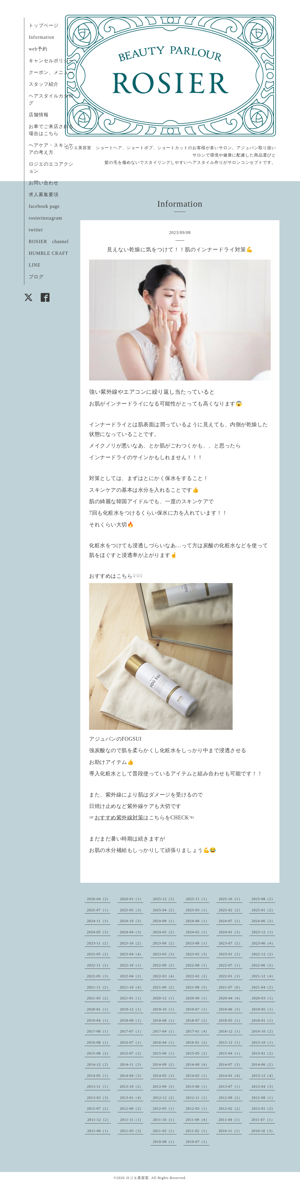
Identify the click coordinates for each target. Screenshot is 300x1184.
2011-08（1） (230, 1120)
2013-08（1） (197, 1086)
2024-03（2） (164, 932)
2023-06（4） (263, 943)
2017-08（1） (98, 1031)
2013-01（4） (131, 1098)
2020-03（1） (263, 998)
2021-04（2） (263, 987)
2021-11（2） (98, 987)
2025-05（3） (131, 910)
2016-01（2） (197, 1042)
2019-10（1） (164, 1009)
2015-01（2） (263, 1053)
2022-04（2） (131, 976)
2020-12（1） (164, 998)
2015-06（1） (164, 1053)
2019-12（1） (131, 1009)
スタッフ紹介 (44, 84)
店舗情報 (39, 114)
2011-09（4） (197, 1120)
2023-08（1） (197, 943)
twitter (36, 229)
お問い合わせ (44, 182)
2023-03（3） (164, 954)
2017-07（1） (131, 1031)
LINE (34, 264)
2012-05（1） (164, 1108)
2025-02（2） (230, 910)
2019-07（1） (197, 1009)
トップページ (44, 25)
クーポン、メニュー (51, 72)
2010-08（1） (164, 1142)
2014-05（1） (98, 1076)
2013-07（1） (230, 1086)
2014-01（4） (230, 1076)
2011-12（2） (99, 1120)
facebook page (44, 206)
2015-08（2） (98, 1053)
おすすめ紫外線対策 (119, 818)
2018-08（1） (164, 1020)
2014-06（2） (263, 1064)
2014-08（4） (197, 1064)
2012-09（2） (230, 1098)
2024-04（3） (131, 932)
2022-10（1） (131, 965)
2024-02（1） (197, 932)
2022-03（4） (164, 976)
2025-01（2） (263, 910)
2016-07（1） (131, 1042)
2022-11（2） (98, 965)
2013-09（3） (164, 1086)
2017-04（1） (164, 1031)
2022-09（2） (164, 965)
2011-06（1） (99, 1131)
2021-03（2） (98, 998)
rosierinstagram (45, 217)
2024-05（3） (98, 932)
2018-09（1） (131, 1020)
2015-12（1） (230, 1042)
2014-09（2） (164, 1064)
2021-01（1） (131, 998)
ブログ (36, 276)
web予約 (38, 48)
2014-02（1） (197, 1076)
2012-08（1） (263, 1098)
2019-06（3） (230, 1009)
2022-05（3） (98, 976)
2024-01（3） (230, 932)
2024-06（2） (263, 921)
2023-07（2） (230, 943)
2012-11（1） (197, 1098)
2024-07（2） (230, 921)
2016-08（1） (98, 1042)
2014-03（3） (164, 1076)
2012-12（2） (164, 1098)
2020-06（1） (197, 998)
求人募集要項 (44, 194)
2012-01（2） (263, 1108)
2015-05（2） (197, 1053)
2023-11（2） (98, 943)
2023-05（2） (98, 954)
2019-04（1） (98, 1020)
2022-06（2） (263, 965)
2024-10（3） (131, 921)
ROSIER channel (49, 241)
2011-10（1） (164, 1120)
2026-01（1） (131, 899)
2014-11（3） (131, 1064)
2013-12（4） (263, 1076)
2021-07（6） (230, 987)
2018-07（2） (197, 1020)
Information (41, 37)
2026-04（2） (98, 899)
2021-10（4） (131, 987)
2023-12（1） (263, 932)
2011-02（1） (197, 1131)
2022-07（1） (230, 965)
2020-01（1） (98, 1009)
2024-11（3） (98, 921)
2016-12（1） (230, 1031)
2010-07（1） (197, 1142)
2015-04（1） (230, 1053)
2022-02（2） (197, 976)
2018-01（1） (263, 1020)
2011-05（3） (132, 1131)
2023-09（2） (164, 943)
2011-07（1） (263, 1120)
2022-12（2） (263, 954)
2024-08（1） (197, 921)
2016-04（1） (164, 1042)
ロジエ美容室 (137, 1178)
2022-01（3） (230, 976)
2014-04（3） (131, 1076)
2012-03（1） (197, 1108)
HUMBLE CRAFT (48, 253)
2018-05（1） (230, 1020)
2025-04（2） (164, 910)
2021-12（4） (263, 976)
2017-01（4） (197, 1031)
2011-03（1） (164, 1131)
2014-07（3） (230, 1064)
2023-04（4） (131, 954)
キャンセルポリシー (51, 60)
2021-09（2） (164, 987)
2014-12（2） (98, 1064)
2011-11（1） (131, 1120)
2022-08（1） (197, 965)
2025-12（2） (164, 899)
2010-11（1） (230, 1131)
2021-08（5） (197, 987)
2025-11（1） (197, 899)
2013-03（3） (98, 1098)
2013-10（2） (131, 1086)
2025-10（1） (230, 899)
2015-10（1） (263, 1042)
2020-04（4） (230, 998)
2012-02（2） (230, 1108)
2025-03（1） (197, 910)
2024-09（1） (164, 921)
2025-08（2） (263, 899)
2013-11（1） (98, 1086)
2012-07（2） (98, 1108)
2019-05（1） (263, 1009)
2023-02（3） (197, 954)
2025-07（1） (98, 910)
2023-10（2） (131, 943)
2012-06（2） (131, 1108)
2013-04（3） (263, 1086)
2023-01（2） (230, 954)
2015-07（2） (131, 1053)
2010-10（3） (263, 1131)
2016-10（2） (263, 1031)
